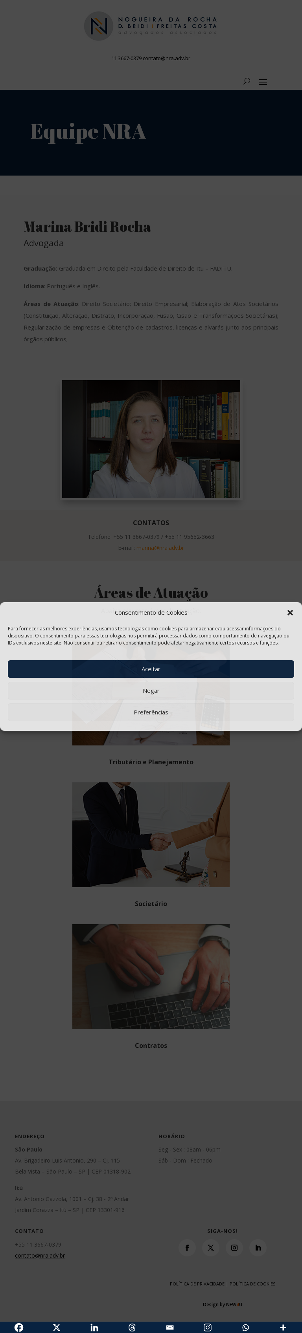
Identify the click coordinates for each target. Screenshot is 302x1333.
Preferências (151, 712)
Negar (151, 690)
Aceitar (151, 669)
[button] (290, 613)
